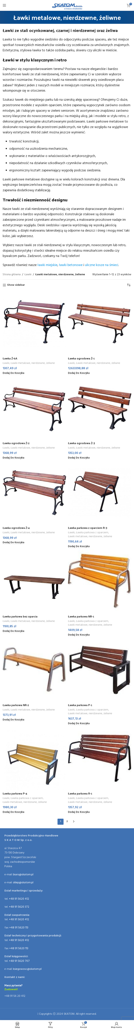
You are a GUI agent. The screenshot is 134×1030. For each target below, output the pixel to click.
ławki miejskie (47, 265)
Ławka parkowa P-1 (80, 705)
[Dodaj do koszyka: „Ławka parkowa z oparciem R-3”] (79, 546)
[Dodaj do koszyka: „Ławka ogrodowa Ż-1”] (79, 373)
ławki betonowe (71, 265)
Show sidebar (16, 285)
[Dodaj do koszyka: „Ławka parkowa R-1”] (79, 812)
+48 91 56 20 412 (14, 996)
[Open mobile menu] (4, 5)
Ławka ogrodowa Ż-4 (16, 527)
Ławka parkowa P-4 (15, 793)
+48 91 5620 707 (19, 961)
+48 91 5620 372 (19, 907)
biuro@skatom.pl (23, 874)
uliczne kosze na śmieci (101, 265)
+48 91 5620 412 (19, 899)
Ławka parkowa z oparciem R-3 (88, 527)
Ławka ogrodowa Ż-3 (81, 443)
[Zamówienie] (128, 285)
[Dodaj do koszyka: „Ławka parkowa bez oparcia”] (13, 631)
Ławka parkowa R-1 (80, 793)
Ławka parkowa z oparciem (92, 533)
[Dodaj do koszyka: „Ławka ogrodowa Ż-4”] (13, 542)
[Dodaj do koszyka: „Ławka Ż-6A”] (13, 373)
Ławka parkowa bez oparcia (21, 616)
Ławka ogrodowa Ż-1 (81, 358)
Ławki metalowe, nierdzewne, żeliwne (33, 363)
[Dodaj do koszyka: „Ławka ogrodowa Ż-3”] (79, 458)
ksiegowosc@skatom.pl (27, 969)
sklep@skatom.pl (23, 882)
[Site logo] (67, 5)
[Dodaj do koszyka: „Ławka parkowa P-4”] (13, 812)
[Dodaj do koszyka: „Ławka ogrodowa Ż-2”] (13, 458)
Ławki (27, 274)
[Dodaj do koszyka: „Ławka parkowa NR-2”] (13, 720)
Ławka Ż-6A (10, 358)
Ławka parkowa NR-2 (16, 705)
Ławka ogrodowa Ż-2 (16, 443)
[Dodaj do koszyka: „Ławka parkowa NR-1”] (79, 635)
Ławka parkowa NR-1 (81, 616)
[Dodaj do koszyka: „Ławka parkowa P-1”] (79, 723)
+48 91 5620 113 (18, 927)
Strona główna (12, 274)
